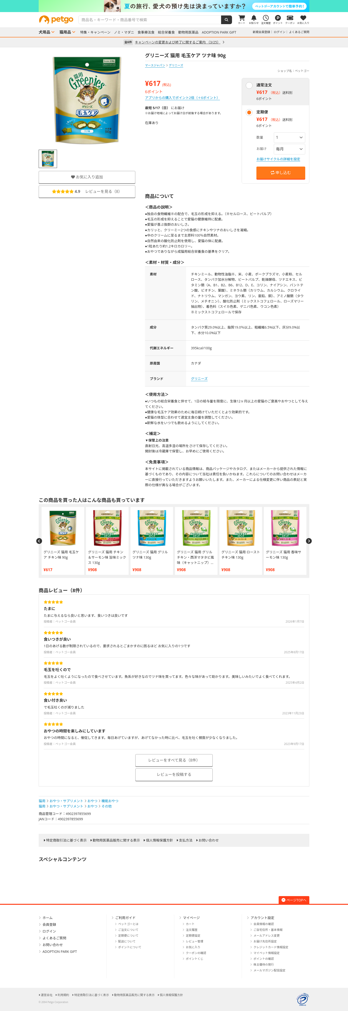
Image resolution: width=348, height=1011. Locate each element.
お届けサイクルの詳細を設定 (278, 159)
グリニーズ (199, 378)
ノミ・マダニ (124, 32)
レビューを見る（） (87, 191)
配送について (127, 941)
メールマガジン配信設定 (269, 970)
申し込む (281, 172)
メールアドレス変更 (267, 936)
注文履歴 (191, 930)
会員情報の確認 (264, 924)
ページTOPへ (294, 900)
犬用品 (44, 32)
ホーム (48, 917)
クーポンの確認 (196, 953)
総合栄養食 (166, 32)
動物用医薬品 (188, 32)
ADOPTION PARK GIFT (219, 32)
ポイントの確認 (264, 959)
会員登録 (49, 924)
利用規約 (63, 995)
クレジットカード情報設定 (271, 947)
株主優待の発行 (264, 964)
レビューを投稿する (174, 774)
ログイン (279, 32)
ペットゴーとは (128, 924)
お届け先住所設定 (265, 941)
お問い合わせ (208, 840)
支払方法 (186, 840)
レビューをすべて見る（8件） (174, 760)
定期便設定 (193, 936)
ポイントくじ (194, 959)
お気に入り (193, 947)
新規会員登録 (261, 32)
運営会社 (46, 995)
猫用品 (65, 32)
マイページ (191, 917)
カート (190, 924)
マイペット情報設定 (267, 953)
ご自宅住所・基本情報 (268, 930)
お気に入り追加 (87, 177)
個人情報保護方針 (159, 840)
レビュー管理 (194, 941)
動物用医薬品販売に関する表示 (116, 840)
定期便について (128, 936)
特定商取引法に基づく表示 (66, 840)
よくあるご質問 (299, 32)
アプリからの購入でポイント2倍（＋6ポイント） (182, 97)
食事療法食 (146, 32)
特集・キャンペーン (95, 32)
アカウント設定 (262, 917)
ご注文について (128, 930)
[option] (174, 6)
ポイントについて (129, 947)
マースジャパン (155, 65)
